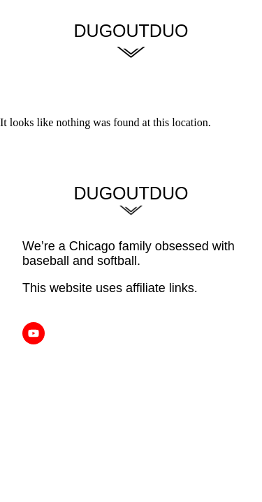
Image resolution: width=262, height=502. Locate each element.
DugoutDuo (131, 30)
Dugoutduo (131, 193)
